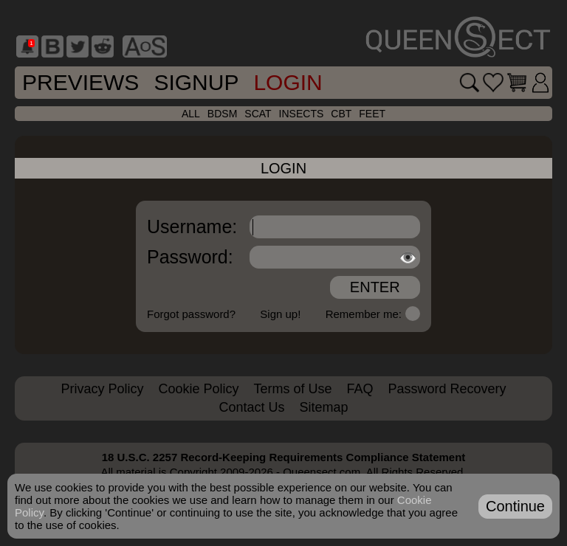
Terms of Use (292, 388)
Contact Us (251, 407)
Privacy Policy (102, 388)
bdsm (222, 114)
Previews (80, 82)
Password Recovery (447, 388)
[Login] (540, 82)
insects (301, 114)
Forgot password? (191, 314)
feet (372, 114)
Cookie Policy (198, 388)
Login (287, 82)
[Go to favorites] (493, 82)
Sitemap (324, 407)
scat (257, 114)
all (191, 114)
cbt (341, 114)
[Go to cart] (516, 82)
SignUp (196, 82)
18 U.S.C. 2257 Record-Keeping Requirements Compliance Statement (284, 457)
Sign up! (280, 314)
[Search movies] (469, 82)
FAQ (360, 388)
